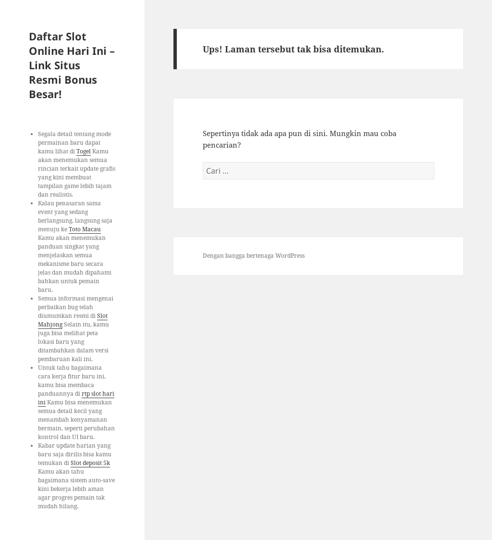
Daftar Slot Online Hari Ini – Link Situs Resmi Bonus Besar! (72, 65)
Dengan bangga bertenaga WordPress (254, 255)
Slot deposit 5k (90, 463)
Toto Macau (85, 229)
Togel (83, 151)
